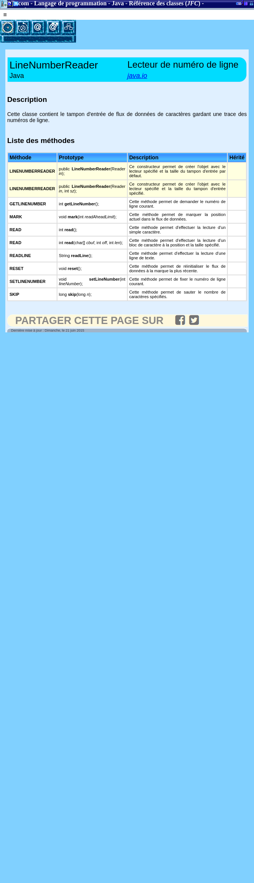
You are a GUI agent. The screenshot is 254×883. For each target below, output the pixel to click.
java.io (137, 75)
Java (118, 3)
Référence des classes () (164, 3)
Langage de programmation (70, 3)
